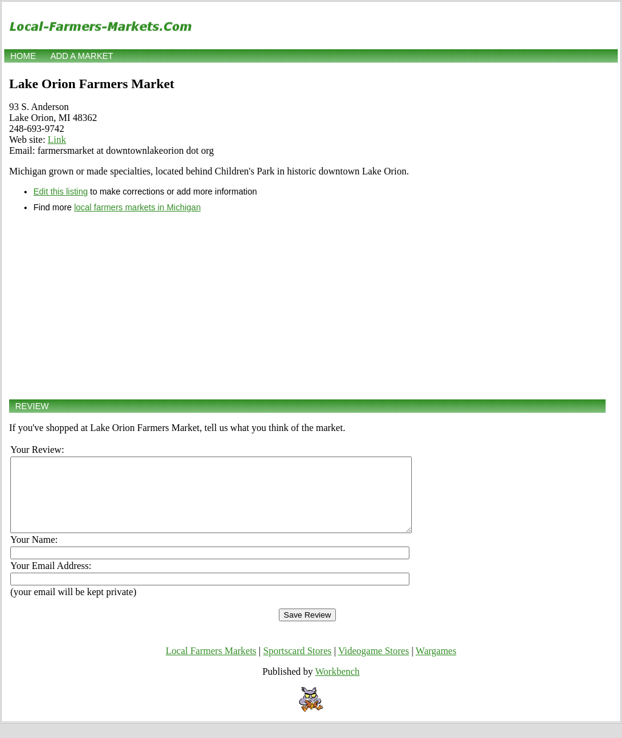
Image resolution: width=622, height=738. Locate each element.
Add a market (81, 56)
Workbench (337, 686)
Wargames (435, 665)
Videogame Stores (373, 665)
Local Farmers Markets (211, 665)
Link (57, 139)
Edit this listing (60, 191)
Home (23, 56)
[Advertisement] (307, 306)
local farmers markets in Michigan (137, 207)
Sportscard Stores (297, 665)
